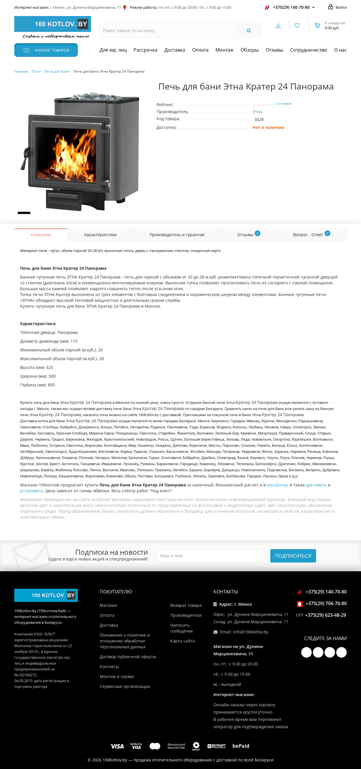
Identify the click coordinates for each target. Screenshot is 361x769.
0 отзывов (283, 103)
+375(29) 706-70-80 (323, 603)
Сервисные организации (125, 686)
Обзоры (250, 50)
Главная (21, 71)
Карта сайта (182, 641)
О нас (340, 50)
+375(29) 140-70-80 (291, 7)
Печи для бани (57, 71)
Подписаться (293, 555)
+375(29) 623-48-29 (325, 615)
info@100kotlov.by (250, 632)
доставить (316, 485)
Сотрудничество (308, 50)
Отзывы (274, 50)
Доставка (174, 50)
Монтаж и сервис (117, 676)
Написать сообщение (181, 628)
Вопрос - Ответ (311, 233)
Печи (36, 71)
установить (31, 490)
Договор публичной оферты (128, 656)
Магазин (108, 605)
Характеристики (100, 234)
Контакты (109, 666)
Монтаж (224, 50)
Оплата (200, 50)
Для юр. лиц (113, 50)
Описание (41, 234)
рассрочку (277, 485)
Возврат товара (186, 605)
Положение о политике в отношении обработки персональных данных (125, 640)
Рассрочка (145, 50)
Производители (186, 615)
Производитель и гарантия (177, 234)
